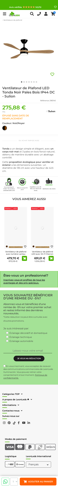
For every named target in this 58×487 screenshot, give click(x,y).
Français (39, 464)
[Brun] (7, 246)
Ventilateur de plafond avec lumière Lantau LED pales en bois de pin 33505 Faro (15, 255)
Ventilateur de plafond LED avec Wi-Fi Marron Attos (42, 253)
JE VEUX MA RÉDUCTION (29, 358)
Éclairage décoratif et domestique (28, 333)
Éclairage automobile (21, 341)
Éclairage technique (20, 337)
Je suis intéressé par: (16, 328)
